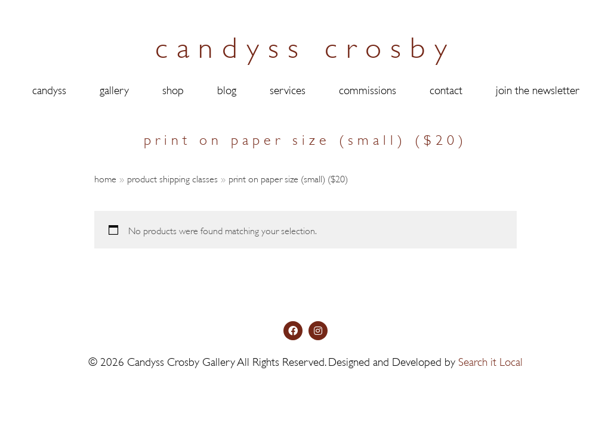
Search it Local (490, 390)
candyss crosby (305, 44)
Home (105, 178)
